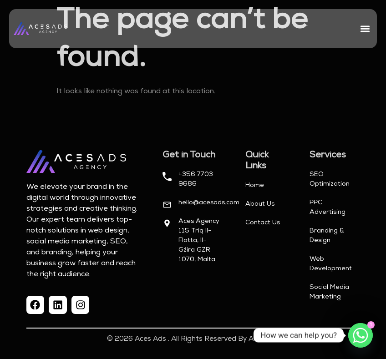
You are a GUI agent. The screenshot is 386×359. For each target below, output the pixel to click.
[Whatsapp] (360, 335)
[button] (364, 28)
